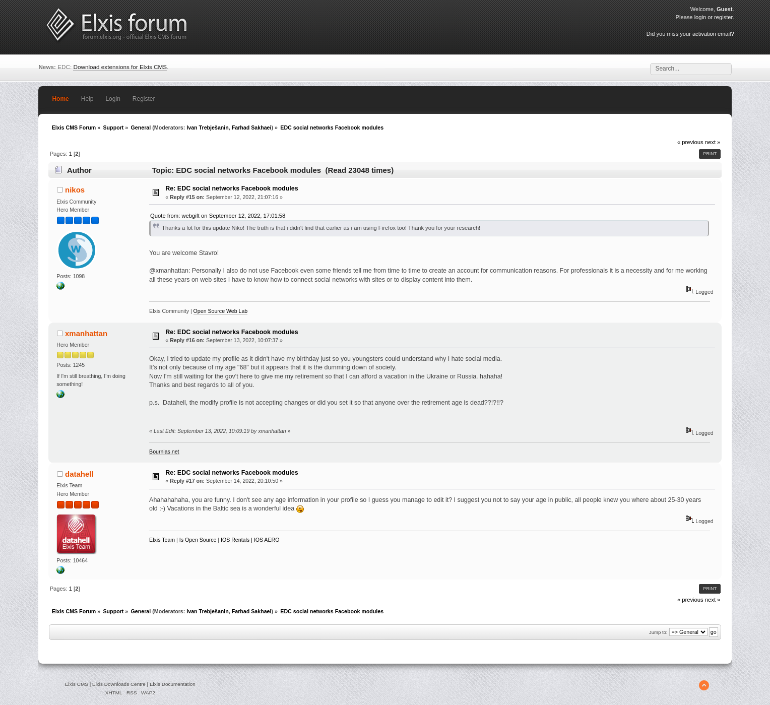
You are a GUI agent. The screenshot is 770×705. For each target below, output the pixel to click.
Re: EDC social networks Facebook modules (231, 188)
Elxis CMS (76, 684)
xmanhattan (86, 333)
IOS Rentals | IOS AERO (250, 540)
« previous (690, 142)
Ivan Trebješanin (207, 127)
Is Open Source (198, 540)
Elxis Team (162, 540)
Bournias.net (164, 451)
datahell (79, 474)
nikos (75, 189)
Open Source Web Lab (221, 311)
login (700, 17)
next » (713, 142)
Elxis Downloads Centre (119, 684)
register (723, 17)
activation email (711, 34)
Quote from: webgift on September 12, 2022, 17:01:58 (217, 216)
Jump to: (658, 632)
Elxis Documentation (173, 684)
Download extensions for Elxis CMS (120, 66)
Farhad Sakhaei (252, 127)
